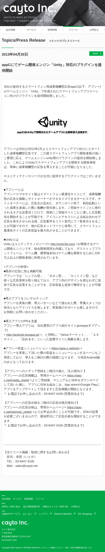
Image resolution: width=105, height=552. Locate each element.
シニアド (43, 514)
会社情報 (10, 29)
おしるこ (27, 514)
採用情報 (52, 29)
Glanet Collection (63, 514)
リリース (73, 29)
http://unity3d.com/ (63, 244)
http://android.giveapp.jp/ (22, 334)
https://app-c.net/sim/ (65, 348)
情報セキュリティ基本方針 (56, 506)
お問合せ (94, 29)
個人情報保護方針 (31, 506)
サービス (31, 29)
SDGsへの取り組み (11, 506)
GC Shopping (85, 514)
